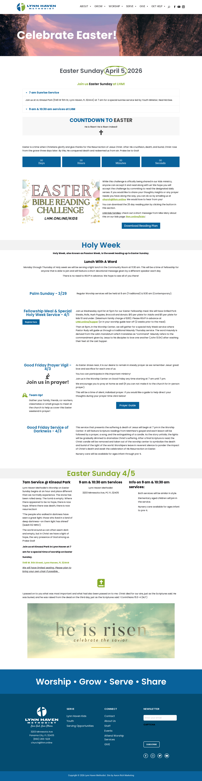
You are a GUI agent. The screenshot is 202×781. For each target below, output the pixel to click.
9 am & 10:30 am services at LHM (52, 109)
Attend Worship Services (114, 737)
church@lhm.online (41, 742)
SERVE (131, 6)
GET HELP (158, 6)
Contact (109, 716)
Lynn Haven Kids (76, 716)
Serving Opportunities (80, 726)
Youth (70, 721)
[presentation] (165, 732)
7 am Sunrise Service (44, 92)
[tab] (101, 92)
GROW (100, 6)
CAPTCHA (149, 724)
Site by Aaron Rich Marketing (120, 775)
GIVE (144, 6)
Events (108, 730)
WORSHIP (116, 6)
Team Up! (36, 395)
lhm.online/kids (135, 216)
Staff (107, 726)
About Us (110, 721)
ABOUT (86, 6)
